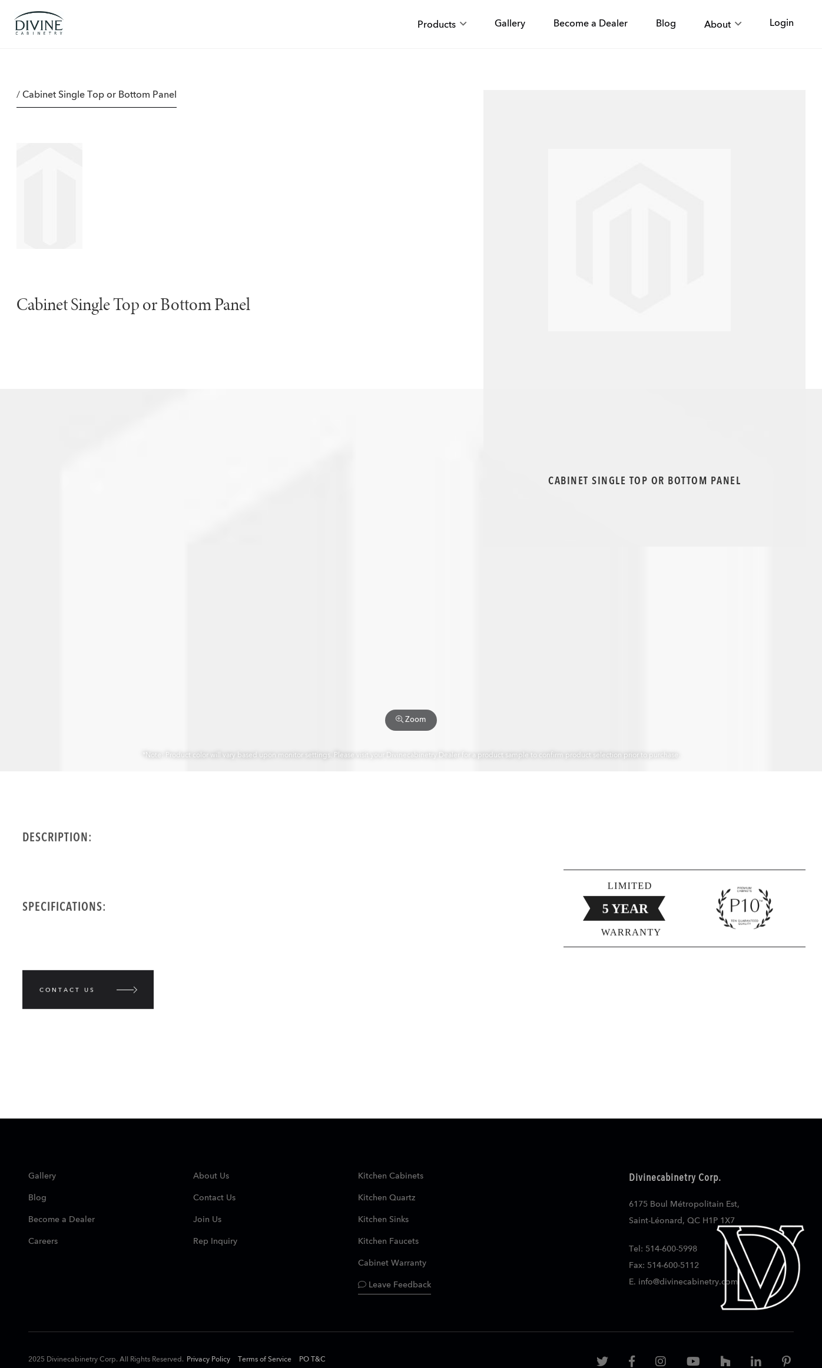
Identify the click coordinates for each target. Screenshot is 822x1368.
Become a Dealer (61, 1220)
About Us (211, 1176)
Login (782, 23)
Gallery (42, 1176)
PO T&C (312, 1359)
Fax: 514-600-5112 (664, 1266)
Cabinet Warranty (392, 1263)
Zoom (411, 719)
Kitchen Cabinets (390, 1176)
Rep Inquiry (215, 1241)
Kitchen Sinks (383, 1220)
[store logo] (39, 24)
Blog (37, 1198)
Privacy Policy (208, 1359)
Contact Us (214, 1198)
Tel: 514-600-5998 (663, 1249)
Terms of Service (264, 1359)
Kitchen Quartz (386, 1198)
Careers (43, 1241)
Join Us (207, 1220)
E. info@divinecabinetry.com (683, 1282)
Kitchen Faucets (388, 1241)
